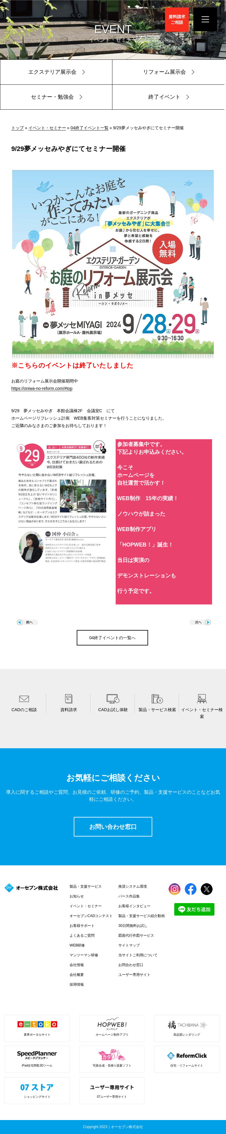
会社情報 (77, 965)
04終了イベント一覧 (89, 127)
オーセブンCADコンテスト (91, 916)
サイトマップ (129, 945)
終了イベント (164, 97)
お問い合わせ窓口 (113, 826)
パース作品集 (129, 896)
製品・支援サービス (86, 886)
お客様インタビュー (134, 906)
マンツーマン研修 (84, 955)
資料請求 (177, 19)
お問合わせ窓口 (130, 965)
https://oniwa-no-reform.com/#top (41, 388)
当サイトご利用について (138, 955)
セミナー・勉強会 (52, 97)
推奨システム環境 (132, 886)
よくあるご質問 (82, 935)
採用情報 (77, 984)
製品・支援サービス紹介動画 (141, 916)
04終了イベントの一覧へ (112, 637)
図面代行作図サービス (136, 935)
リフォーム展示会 (164, 72)
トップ (17, 127)
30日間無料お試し (132, 926)
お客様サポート (82, 926)
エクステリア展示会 (52, 72)
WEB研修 (77, 945)
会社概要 (77, 975)
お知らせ (77, 896)
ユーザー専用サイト (134, 975)
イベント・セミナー (47, 127)
